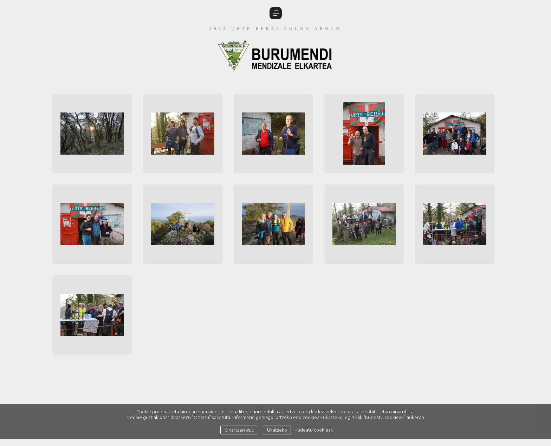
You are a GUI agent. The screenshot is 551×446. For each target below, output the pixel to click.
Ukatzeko (277, 430)
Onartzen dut (239, 430)
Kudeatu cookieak (313, 430)
